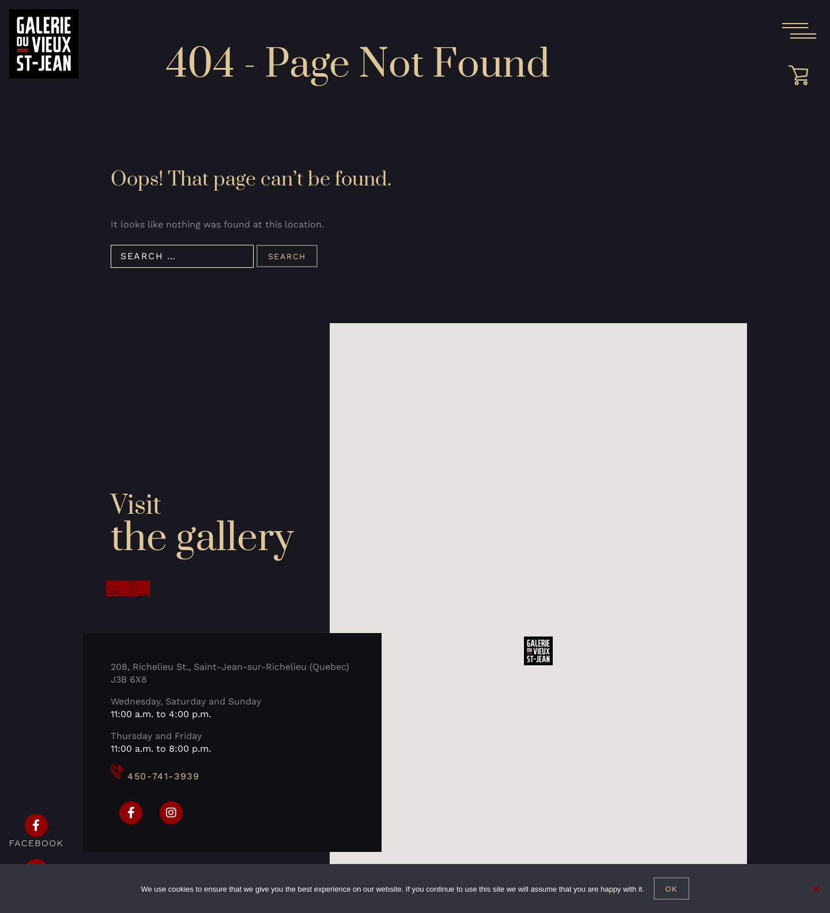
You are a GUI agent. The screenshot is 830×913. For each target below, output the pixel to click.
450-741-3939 (155, 776)
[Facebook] (130, 813)
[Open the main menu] (799, 31)
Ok (671, 888)
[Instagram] (171, 813)
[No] (815, 889)
